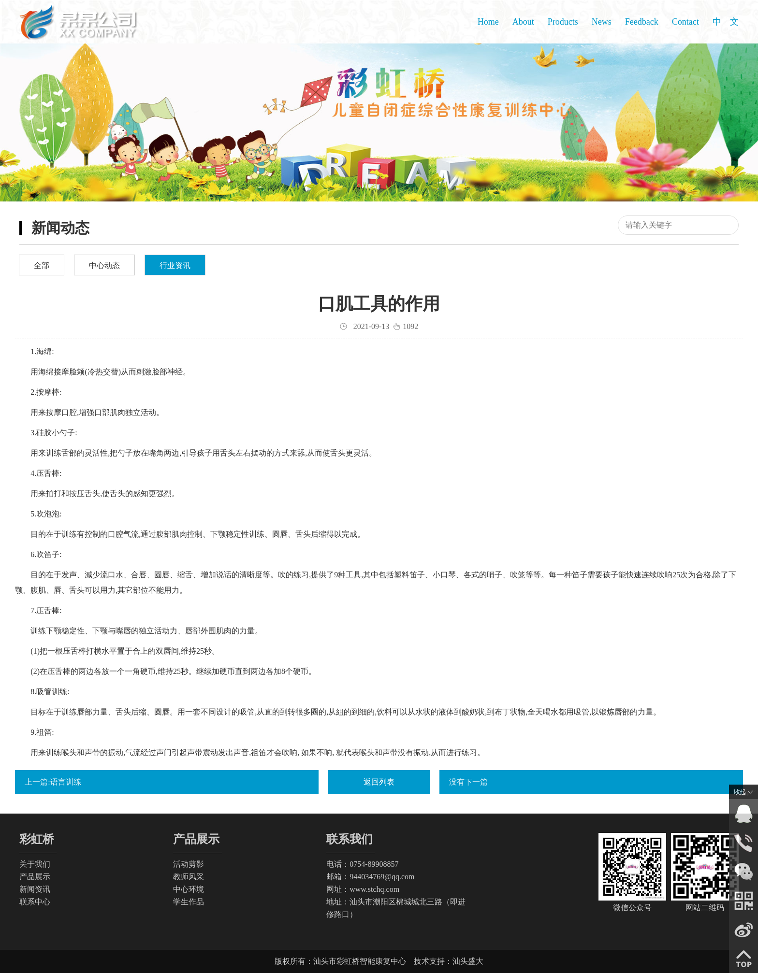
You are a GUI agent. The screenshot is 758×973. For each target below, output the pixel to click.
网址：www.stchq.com (362, 889)
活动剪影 (188, 864)
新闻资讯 (34, 889)
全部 (41, 265)
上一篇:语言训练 (53, 782)
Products (563, 22)
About (523, 22)
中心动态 (104, 265)
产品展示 (34, 877)
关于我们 (34, 864)
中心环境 (188, 889)
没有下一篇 (468, 782)
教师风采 (188, 877)
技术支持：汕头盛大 (448, 961)
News (602, 22)
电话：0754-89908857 (362, 864)
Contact (685, 22)
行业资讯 (175, 265)
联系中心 (34, 902)
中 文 (726, 22)
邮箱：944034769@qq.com (370, 877)
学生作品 (188, 902)
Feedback (641, 22)
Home (488, 22)
